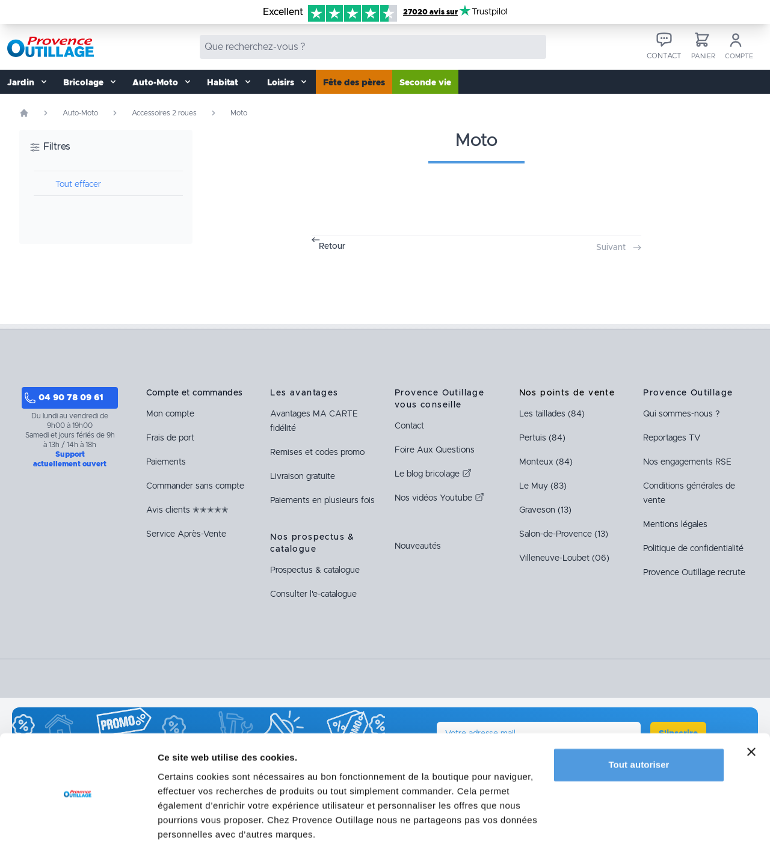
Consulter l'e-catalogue (313, 594)
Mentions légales (675, 524)
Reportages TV (671, 438)
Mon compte (170, 414)
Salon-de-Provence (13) (563, 534)
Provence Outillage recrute (694, 573)
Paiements (166, 462)
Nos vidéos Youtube (439, 498)
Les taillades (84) (552, 414)
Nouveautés (418, 546)
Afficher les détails (198, 830)
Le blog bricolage (433, 474)
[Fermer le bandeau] (751, 714)
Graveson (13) (545, 510)
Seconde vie (425, 83)
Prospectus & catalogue (315, 570)
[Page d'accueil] (24, 113)
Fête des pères (354, 83)
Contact (409, 426)
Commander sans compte (195, 486)
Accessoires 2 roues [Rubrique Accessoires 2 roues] (164, 113)
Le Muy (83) (543, 486)
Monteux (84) (546, 462)
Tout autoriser (638, 727)
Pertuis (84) (542, 438)
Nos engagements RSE (687, 462)
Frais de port (170, 438)
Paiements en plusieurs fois (322, 500)
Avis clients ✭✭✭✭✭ (187, 510)
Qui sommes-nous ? (681, 414)
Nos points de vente (567, 393)
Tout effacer (78, 184)
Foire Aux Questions (435, 450)
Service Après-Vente (186, 534)
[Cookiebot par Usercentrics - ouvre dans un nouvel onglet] (78, 831)
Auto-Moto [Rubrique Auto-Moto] (80, 113)
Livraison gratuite (302, 476)
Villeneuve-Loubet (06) (564, 558)
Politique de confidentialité (693, 548)
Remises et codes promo (317, 452)
